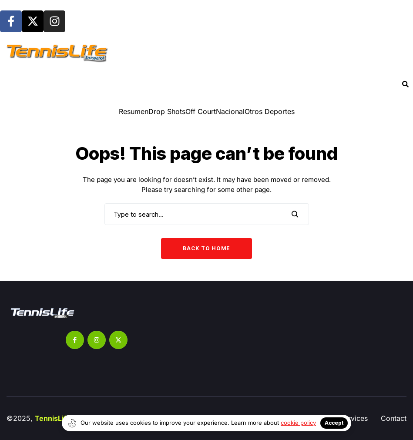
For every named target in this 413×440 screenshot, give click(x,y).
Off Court (200, 111)
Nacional (230, 111)
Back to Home (206, 248)
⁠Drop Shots (166, 111)
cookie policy (298, 422)
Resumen (133, 111)
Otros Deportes (270, 111)
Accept (334, 423)
